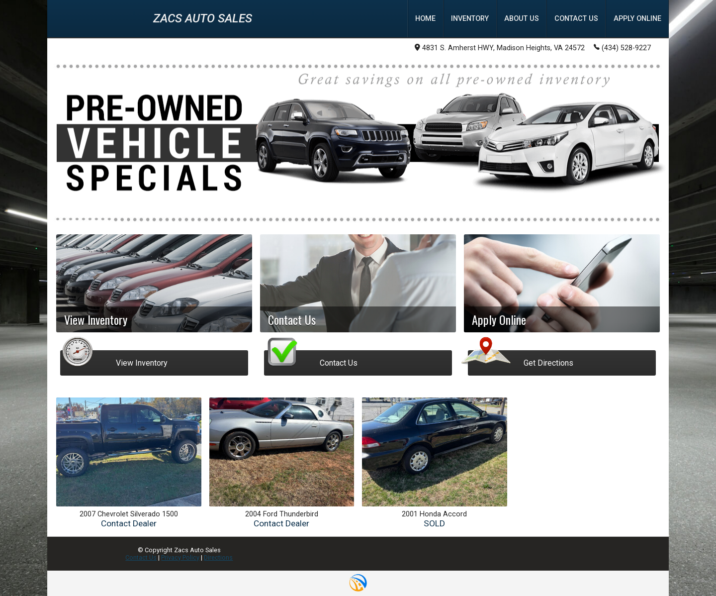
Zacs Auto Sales (202, 18)
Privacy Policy (180, 557)
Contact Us (141, 557)
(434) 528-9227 (622, 47)
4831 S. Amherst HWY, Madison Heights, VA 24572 (500, 48)
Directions (218, 557)
